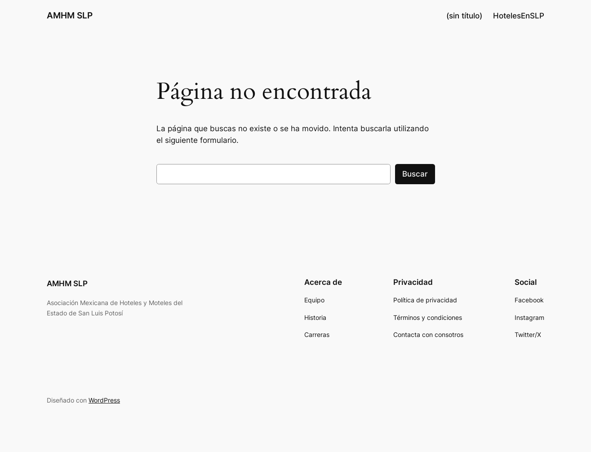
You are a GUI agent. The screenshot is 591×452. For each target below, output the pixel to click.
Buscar (415, 173)
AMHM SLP (70, 15)
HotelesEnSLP (518, 15)
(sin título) (464, 15)
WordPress (104, 400)
